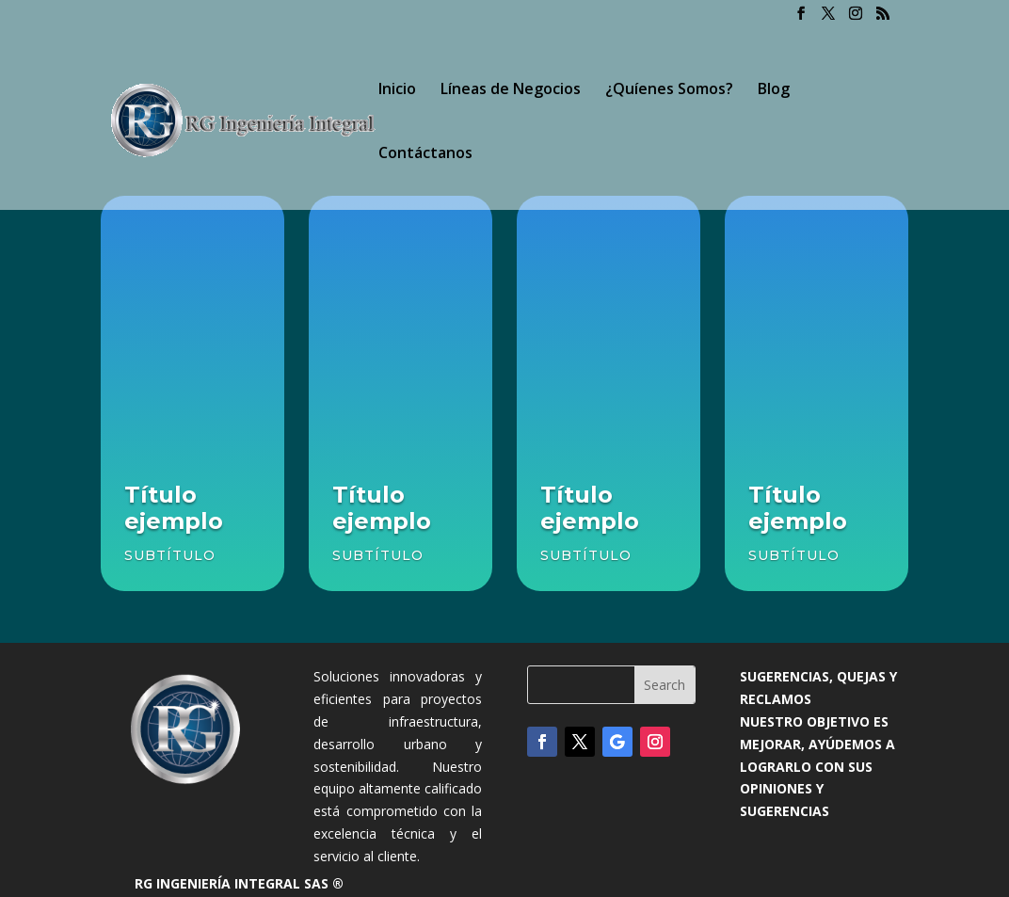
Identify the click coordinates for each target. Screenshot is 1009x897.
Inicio (397, 90)
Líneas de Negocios (510, 90)
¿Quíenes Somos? (669, 90)
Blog (774, 90)
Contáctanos (425, 154)
